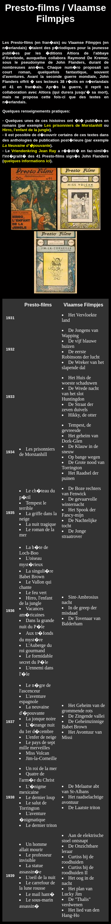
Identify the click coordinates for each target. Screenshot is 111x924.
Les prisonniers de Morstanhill (73, 125)
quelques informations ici (27, 161)
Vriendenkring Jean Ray (34, 151)
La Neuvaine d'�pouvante (26, 145)
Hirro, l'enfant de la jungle (25, 130)
